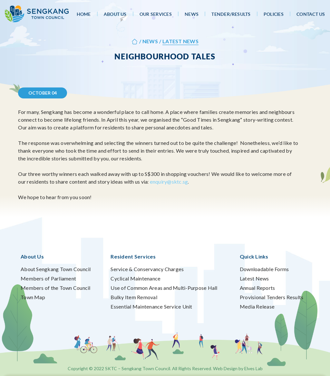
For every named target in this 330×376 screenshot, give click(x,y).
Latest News (254, 278)
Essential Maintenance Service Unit (151, 306)
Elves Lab (253, 368)
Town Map (33, 297)
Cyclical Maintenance (135, 278)
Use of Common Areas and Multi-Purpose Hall (164, 288)
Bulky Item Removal (134, 297)
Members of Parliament (48, 278)
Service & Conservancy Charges (147, 269)
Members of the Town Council (55, 288)
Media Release (257, 306)
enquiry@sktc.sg (169, 181)
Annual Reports (257, 288)
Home (84, 14)
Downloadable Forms (264, 269)
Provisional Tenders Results (271, 297)
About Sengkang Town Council (56, 269)
